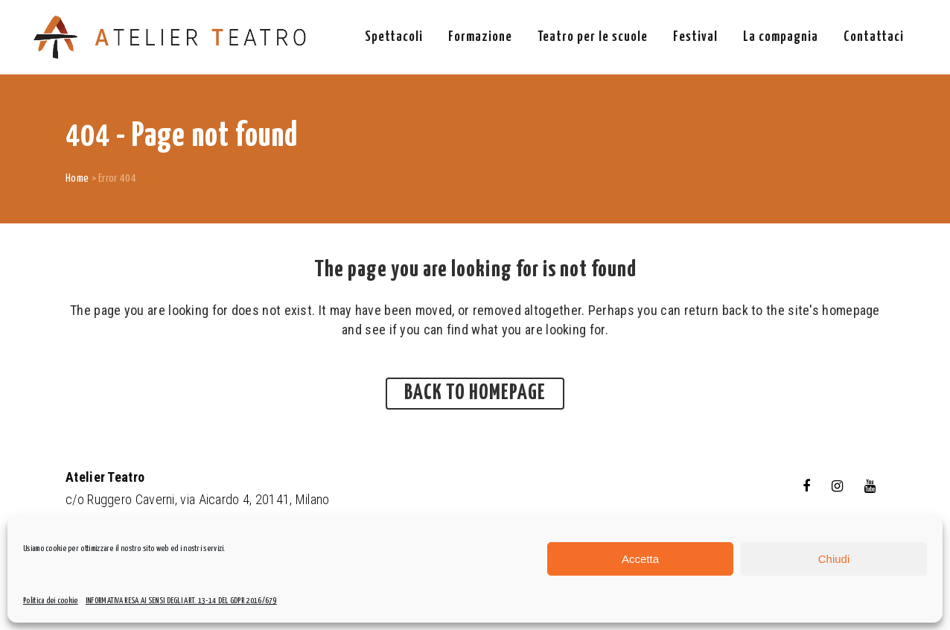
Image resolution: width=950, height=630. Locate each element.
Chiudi (834, 559)
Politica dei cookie (50, 600)
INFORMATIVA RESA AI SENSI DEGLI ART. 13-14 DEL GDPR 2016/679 (181, 600)
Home (77, 178)
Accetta (640, 559)
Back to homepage (475, 393)
